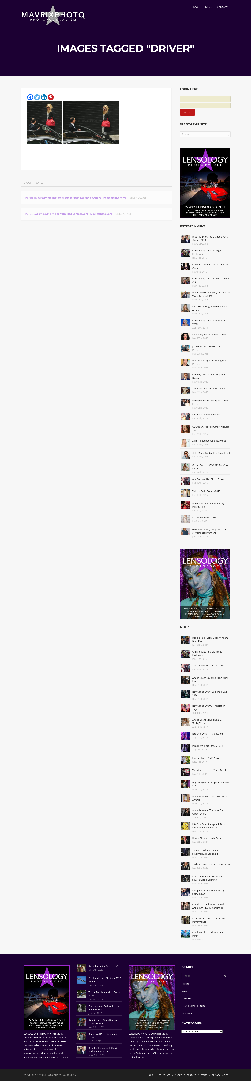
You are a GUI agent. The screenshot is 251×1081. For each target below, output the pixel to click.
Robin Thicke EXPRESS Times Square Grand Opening (207, 878)
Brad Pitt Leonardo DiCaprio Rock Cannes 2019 (103, 1049)
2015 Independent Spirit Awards (209, 440)
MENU (208, 7)
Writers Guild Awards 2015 (206, 491)
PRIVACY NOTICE (220, 1075)
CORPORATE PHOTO (194, 1005)
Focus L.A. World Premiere (206, 414)
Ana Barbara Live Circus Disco (208, 479)
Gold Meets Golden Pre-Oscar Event (211, 452)
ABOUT (187, 998)
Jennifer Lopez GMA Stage (206, 758)
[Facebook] (30, 97)
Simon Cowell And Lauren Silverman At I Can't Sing (205, 852)
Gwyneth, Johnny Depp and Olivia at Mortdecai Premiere (210, 531)
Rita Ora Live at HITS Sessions (207, 733)
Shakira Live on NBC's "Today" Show (211, 864)
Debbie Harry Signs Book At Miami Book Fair (102, 1021)
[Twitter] (37, 97)
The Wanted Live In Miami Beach (209, 770)
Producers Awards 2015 (204, 517)
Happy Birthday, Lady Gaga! (207, 838)
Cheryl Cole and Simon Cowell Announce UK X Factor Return (208, 906)
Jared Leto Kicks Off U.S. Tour (207, 745)
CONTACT (222, 7)
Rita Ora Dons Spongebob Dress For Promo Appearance (209, 826)
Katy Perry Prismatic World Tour (209, 334)
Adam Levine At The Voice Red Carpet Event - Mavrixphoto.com (73, 214)
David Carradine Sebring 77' (103, 965)
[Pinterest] (51, 97)
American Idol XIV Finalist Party (208, 388)
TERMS (204, 1075)
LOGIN (196, 7)
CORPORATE (164, 1075)
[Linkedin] (44, 97)
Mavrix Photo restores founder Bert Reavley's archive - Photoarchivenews (80, 197)
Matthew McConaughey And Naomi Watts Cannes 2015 (211, 294)
